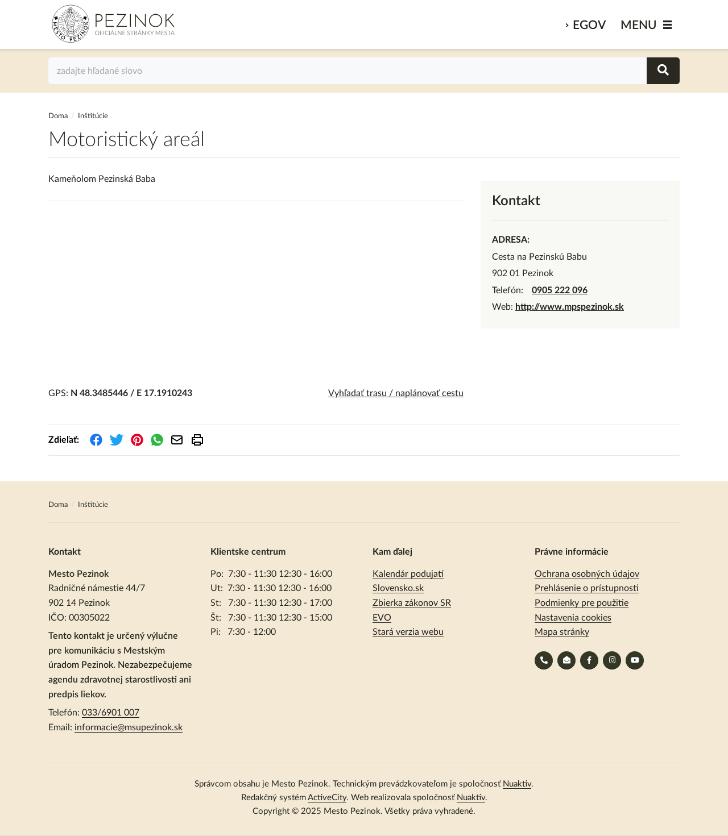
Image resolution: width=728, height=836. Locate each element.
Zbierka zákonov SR (412, 603)
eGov (589, 25)
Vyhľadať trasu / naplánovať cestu (396, 393)
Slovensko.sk (398, 588)
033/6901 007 (110, 712)
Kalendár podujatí (408, 574)
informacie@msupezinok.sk (129, 727)
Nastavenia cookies (573, 617)
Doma (58, 116)
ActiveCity (327, 797)
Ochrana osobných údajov (587, 574)
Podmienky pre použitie (581, 603)
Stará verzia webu (408, 632)
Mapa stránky (562, 632)
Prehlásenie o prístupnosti (587, 588)
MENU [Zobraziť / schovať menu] (639, 25)
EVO (382, 617)
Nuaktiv (517, 784)
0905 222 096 (560, 290)
